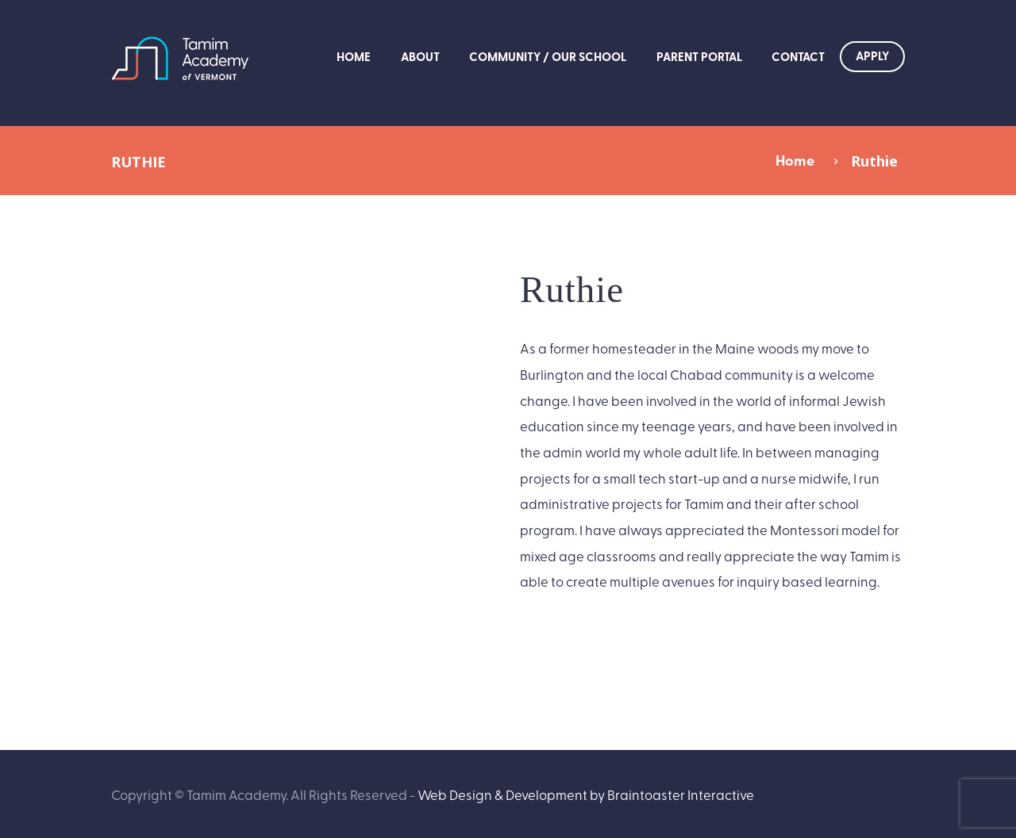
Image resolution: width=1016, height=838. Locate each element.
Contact (798, 56)
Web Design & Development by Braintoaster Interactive (586, 794)
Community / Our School (547, 56)
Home (354, 56)
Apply (872, 55)
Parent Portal (699, 56)
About (420, 56)
